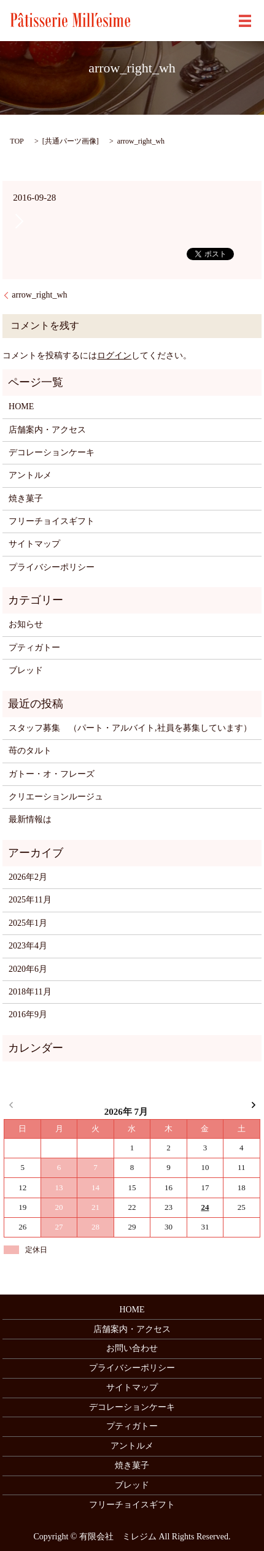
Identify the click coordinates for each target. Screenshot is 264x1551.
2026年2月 (28, 877)
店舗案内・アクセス (47, 429)
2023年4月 (28, 945)
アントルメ (30, 475)
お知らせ (26, 624)
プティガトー (34, 647)
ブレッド (26, 670)
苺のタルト (30, 750)
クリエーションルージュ (56, 796)
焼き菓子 (26, 498)
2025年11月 (30, 899)
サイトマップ (34, 543)
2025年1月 (28, 923)
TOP (16, 141)
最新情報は (30, 819)
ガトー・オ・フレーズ (52, 774)
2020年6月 (28, 969)
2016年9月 (28, 1014)
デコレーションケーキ (52, 452)
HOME (21, 406)
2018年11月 (30, 991)
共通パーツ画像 (70, 141)
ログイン (114, 355)
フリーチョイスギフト (52, 521)
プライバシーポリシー (52, 567)
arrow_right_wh (39, 294)
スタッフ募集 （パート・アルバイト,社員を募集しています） (130, 728)
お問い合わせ (132, 1348)
